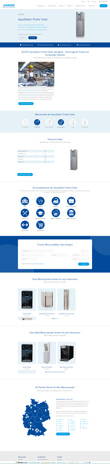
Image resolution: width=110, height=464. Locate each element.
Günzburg (72, 385)
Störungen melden (25, 450)
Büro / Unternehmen (42, 423)
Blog (88, 1)
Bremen (60, 387)
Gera (71, 383)
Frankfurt (60, 393)
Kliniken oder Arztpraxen (66, 71)
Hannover (72, 389)
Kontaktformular (22, 434)
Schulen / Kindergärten (42, 427)
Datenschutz (81, 459)
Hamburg (72, 387)
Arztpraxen (39, 432)
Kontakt (89, 459)
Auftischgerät (22, 37)
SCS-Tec (45, 170)
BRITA (57, 425)
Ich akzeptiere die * (33, 227)
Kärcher (57, 434)
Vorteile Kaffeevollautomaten (81, 429)
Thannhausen (85, 387)
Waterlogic (58, 430)
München (84, 383)
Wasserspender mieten (23, 432)
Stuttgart (84, 385)
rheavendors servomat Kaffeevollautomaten (80, 426)
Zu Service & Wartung (63, 397)
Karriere (83, 1)
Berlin (59, 385)
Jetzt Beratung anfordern (64, 79)
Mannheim (73, 393)
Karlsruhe (72, 391)
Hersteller (20, 423)
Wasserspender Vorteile (23, 427)
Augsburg (60, 383)
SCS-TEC (75, 62)
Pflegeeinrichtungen (41, 434)
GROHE (57, 427)
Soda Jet (57, 432)
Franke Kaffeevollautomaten (81, 423)
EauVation (58, 423)
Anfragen (83, 227)
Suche (94, 1)
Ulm (83, 389)
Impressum (73, 459)
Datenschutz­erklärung (38, 227)
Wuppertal (84, 391)
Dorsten (60, 391)
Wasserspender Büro (23, 425)
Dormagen (60, 389)
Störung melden (103, 1)
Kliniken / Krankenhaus (42, 425)
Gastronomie (40, 430)
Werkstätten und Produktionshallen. (69, 66)
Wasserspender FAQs (23, 430)
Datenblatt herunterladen (25, 153)
